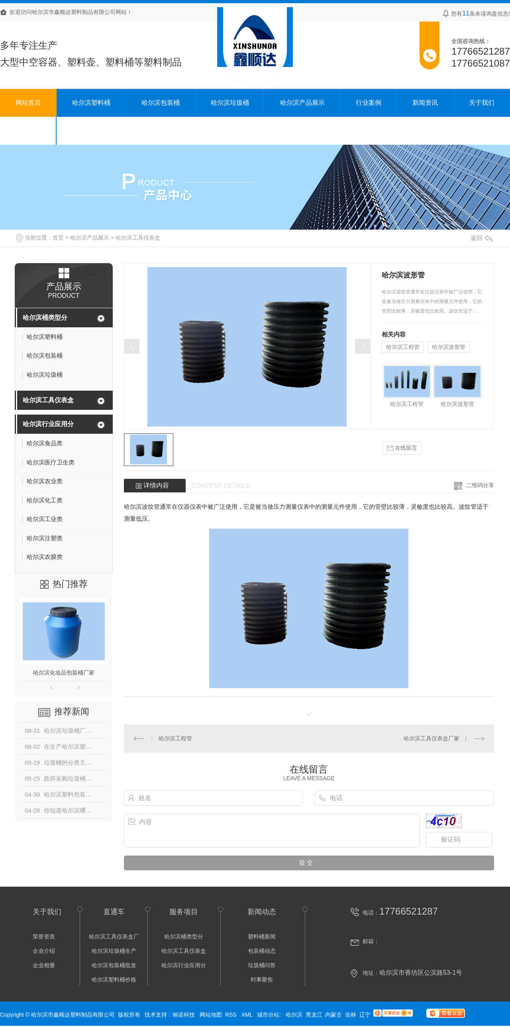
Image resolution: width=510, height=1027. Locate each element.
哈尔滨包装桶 (160, 102)
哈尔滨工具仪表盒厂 (114, 936)
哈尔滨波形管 (448, 347)
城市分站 (268, 1014)
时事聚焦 (262, 979)
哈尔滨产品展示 (302, 102)
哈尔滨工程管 (403, 347)
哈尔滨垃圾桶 (230, 102)
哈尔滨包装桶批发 (114, 965)
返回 (481, 237)
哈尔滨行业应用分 (48, 424)
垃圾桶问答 (262, 965)
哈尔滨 (294, 1014)
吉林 (350, 1014)
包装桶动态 (262, 951)
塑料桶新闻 (262, 936)
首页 (58, 237)
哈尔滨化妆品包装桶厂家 (63, 672)
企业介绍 (44, 951)
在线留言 (402, 448)
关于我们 (481, 102)
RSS (231, 1014)
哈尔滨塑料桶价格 (114, 979)
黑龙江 (314, 1014)
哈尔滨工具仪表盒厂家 (431, 738)
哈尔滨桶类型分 (45, 317)
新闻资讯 (425, 102)
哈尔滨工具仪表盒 (138, 237)
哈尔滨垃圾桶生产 (114, 951)
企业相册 (44, 965)
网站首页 (28, 102)
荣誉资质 (44, 936)
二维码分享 (480, 485)
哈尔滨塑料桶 (91, 102)
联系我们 (28, 130)
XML (247, 1014)
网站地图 (211, 1014)
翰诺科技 (184, 1014)
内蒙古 (333, 1014)
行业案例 (368, 102)
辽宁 (365, 1014)
